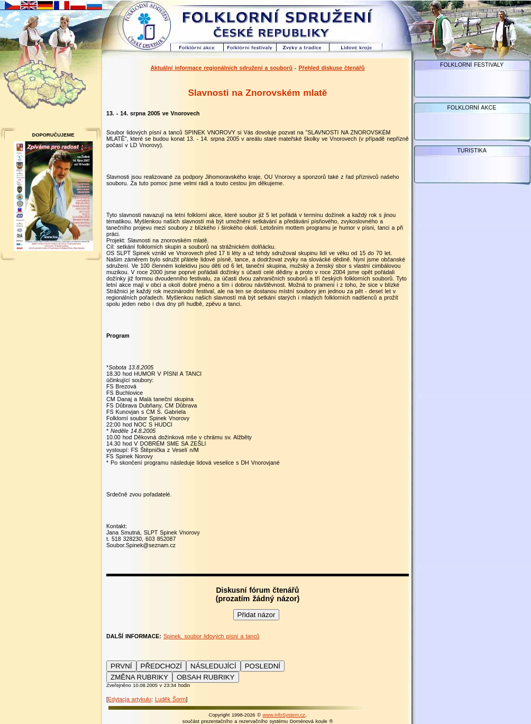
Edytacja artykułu (129, 699)
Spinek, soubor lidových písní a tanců (211, 636)
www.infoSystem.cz (284, 715)
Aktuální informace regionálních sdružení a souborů (221, 68)
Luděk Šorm (170, 699)
